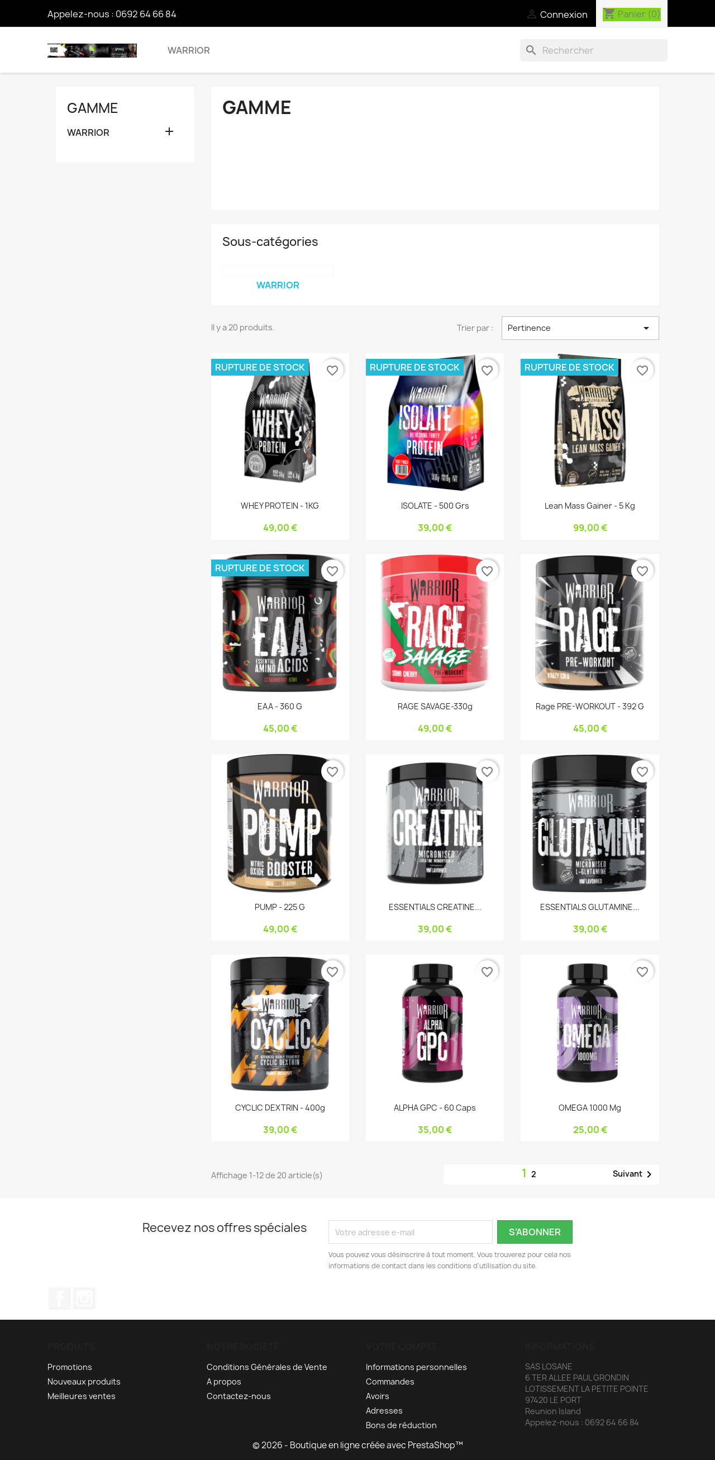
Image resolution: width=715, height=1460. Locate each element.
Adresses (384, 1410)
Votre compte (401, 1346)
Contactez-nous (239, 1396)
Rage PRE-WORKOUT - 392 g (590, 706)
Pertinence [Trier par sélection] (580, 328)
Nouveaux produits (84, 1381)
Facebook (60, 1298)
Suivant (634, 1174)
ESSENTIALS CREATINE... (435, 907)
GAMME (92, 107)
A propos (224, 1381)
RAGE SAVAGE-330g (435, 706)
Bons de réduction (401, 1425)
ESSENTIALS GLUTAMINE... (590, 907)
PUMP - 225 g (280, 907)
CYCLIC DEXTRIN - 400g (280, 1107)
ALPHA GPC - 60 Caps (435, 1107)
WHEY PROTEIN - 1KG (280, 505)
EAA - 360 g (280, 706)
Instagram (84, 1298)
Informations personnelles (416, 1367)
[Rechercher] (594, 50)
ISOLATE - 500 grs (435, 505)
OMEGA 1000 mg (590, 1107)
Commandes (390, 1381)
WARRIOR (189, 50)
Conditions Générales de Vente (267, 1367)
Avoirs (377, 1396)
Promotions (69, 1367)
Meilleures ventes (81, 1396)
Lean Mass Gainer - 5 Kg (590, 505)
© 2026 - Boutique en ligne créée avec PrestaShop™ (357, 1445)
